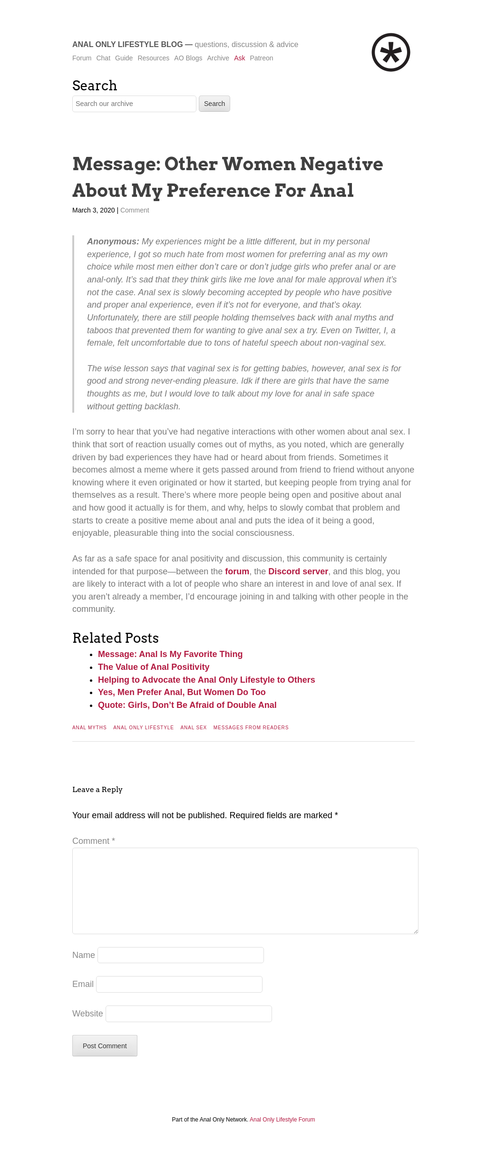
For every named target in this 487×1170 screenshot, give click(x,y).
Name (83, 970)
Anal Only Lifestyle (143, 727)
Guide (124, 58)
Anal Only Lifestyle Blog (127, 44)
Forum (81, 58)
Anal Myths (89, 727)
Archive (218, 58)
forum (237, 571)
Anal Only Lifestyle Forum (282, 1134)
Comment (134, 210)
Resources (153, 58)
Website (87, 1029)
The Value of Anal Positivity (153, 667)
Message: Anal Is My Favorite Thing (170, 654)
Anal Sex (193, 727)
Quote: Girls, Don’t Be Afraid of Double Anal (187, 705)
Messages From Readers (251, 727)
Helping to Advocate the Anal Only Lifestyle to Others (206, 680)
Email (83, 999)
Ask (239, 58)
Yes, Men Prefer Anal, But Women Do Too (182, 692)
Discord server (298, 571)
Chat (103, 58)
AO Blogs (188, 58)
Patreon (261, 58)
